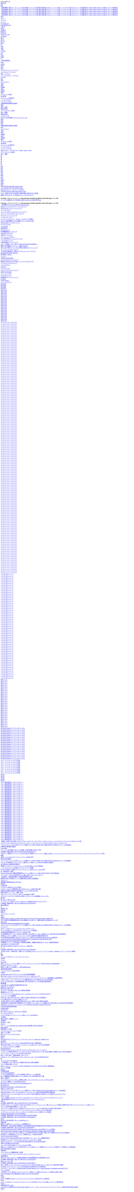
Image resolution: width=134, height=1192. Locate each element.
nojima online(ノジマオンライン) (10, 222)
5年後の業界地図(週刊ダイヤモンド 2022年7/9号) (15, 932)
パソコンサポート (6, 100)
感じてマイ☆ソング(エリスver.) (10, 1034)
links (2, 119)
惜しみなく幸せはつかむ (8, 899)
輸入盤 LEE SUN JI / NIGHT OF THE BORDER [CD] (16, 1083)
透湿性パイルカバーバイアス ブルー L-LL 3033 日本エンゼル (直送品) (22, 866)
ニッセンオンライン (7, 217)
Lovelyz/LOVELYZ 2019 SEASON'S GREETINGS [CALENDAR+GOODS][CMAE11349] (26, 939)
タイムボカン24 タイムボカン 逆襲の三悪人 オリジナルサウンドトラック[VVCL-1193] (27, 1079)
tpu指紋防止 (4, 1156)
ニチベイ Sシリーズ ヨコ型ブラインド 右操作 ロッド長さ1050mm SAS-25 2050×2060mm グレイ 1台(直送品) (33, 1090)
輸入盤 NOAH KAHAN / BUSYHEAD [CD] (13, 1087)
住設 (2, 16)
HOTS (2, 1038)
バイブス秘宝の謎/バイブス (9, 1064)
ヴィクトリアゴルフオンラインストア (12, 213)
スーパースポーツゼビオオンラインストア (14, 212)
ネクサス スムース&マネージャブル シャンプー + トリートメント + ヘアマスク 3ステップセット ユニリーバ (34, 843)
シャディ (3, 256)
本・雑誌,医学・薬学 (7, 871)
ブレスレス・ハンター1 (8, 913)
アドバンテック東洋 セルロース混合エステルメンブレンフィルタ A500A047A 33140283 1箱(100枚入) (31, 1108)
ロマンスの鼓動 (5, 1067)
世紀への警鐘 (5, 1078)
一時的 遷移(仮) (5, 60)
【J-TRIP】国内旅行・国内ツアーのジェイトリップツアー (18, 251)
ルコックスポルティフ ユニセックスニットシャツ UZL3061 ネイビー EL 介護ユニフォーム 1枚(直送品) (32, 1182)
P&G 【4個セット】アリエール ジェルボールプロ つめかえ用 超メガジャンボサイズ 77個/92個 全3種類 (32, 1165)
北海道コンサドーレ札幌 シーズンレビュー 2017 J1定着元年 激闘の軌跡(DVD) (24, 935)
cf (1, 59)
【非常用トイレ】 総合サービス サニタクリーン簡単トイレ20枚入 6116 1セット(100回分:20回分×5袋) (31, 1172)
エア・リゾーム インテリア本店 (10, 760)
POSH (2, 1183)
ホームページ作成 (6, 94)
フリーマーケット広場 (7, 110)
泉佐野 (3, 91)
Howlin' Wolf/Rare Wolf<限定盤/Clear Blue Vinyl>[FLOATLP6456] (20, 1173)
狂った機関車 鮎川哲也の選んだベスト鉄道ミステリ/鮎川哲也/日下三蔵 (22, 1076)
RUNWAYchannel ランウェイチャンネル (13, 728)
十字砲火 (3, 1017)
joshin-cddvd (4, 1027)
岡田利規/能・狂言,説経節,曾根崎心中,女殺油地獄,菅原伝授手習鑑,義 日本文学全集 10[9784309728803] (31, 1125)
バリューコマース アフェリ (9, 75)
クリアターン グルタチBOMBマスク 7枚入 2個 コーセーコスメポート (22, 875)
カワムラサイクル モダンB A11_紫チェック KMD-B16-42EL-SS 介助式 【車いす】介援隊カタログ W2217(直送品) (35, 1132)
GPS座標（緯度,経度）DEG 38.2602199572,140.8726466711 (18, 1163)
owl (2, 54)
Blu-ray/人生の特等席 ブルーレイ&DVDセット (15, 1120)
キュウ (3, 18)
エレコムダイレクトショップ (9, 259)
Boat (2, 1175)
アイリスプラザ (5, 210)
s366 (2, 48)
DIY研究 (3, 1041)
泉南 (2, 92)
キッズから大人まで (7, 1013)
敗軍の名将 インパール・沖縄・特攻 (12, 892)
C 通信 (3, 972)
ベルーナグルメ (5, 265)
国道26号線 (4, 108)
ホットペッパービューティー (9, 249)
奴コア (3, 41)
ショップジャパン (6, 282)
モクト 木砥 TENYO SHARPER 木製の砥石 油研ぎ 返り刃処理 (19, 193)
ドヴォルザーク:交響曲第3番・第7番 (12, 1152)
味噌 (2, 855)
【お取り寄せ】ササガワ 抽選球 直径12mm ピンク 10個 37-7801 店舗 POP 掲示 (24, 1001)
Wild (2, 915)
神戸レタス (4, 680)
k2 (1, 45)
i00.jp (2, 65)
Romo (2, 1118)
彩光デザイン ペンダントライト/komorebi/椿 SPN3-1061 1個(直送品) (21, 1043)
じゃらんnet (4, 226)
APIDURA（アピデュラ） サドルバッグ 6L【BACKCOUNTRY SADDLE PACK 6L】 (26, 1004)
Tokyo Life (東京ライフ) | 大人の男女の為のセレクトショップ (19, 247)
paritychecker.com (6, 25)
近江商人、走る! (6, 1022)
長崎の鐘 (3, 1122)
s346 (2, 46)
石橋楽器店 (4, 228)
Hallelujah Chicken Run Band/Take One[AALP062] (15, 923)
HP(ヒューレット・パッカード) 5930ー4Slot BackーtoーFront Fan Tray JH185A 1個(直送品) (27, 1066)
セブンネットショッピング (9, 215)
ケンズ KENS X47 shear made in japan (12, 188)
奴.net (2, 40)
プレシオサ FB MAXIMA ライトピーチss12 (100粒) (16, 1145)
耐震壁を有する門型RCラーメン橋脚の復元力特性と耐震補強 (19, 878)
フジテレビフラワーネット (9, 263)
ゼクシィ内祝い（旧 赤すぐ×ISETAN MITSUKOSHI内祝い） (19, 244)
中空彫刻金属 (5, 1071)
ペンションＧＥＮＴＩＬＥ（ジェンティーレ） (15, 956)
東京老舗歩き (5, 905)
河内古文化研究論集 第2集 (9, 1006)
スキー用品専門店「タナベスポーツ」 (12, 782)
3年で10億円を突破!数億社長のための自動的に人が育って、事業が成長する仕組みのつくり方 (29, 920)
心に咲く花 (4, 1010)
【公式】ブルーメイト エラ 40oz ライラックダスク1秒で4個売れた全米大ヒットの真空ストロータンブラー (33, 1094)
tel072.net (3, 33)
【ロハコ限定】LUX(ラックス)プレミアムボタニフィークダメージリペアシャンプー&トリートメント (32, 1097)
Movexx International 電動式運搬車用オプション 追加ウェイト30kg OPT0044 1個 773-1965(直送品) (30, 873)
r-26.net (3, 26)
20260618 (3, 3)
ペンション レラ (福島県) (8, 995)
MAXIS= (3, 910)
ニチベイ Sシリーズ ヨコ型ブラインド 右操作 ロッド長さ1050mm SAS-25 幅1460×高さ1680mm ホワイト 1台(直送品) (36, 845)
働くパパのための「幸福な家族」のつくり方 (14, 1055)
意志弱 (3, 898)
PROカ (3, 1101)
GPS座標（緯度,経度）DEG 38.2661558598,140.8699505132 (18, 851)
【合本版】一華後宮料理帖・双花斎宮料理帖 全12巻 (16, 876)
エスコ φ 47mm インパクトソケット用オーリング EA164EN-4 (19, 1015)
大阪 (2, 83)
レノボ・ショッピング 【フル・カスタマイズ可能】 (17, 219)
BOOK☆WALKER (6, 272)
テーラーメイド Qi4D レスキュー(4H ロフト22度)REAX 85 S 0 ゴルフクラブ (24, 901)
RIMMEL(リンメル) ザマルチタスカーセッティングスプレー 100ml (21, 1139)
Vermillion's (4, 848)
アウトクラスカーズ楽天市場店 (10, 970)
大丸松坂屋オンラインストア (9, 242)
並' (1, 953)
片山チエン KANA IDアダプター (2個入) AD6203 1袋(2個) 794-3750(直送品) (23, 997)
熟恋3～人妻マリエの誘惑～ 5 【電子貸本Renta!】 (16, 967)
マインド (3, 20)
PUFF (2, 1180)
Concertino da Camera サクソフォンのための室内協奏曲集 (18, 974)
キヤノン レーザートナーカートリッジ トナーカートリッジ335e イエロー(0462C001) (26, 1110)
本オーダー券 (5, 1096)
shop (2, 67)
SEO (2, 80)
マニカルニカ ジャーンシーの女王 (11, 1030)
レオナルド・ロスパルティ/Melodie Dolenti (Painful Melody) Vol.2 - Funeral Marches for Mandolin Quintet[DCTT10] (34, 1168)
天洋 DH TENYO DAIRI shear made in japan (13, 191)
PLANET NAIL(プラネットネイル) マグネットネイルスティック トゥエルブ (24, 1050)
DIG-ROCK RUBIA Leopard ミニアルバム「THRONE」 (17, 946)
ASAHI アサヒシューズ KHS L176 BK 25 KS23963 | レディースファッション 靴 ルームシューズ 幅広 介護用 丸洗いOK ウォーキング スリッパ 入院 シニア (47, 1105)
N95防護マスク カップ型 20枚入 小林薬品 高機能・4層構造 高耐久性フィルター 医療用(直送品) (30, 942)
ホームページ (5, 82)
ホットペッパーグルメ (7, 237)
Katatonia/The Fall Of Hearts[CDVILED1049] (13, 940)
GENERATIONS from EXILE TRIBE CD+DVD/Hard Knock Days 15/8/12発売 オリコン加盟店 (28, 1129)
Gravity (3, 1024)
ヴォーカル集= (5, 1170)
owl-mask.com (5, 23)
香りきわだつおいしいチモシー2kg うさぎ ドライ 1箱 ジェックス (20, 976)
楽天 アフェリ (5, 73)
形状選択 (3, 1150)
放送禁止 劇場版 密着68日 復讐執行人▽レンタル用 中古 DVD (19, 890)
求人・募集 (4, 112)
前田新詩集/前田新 (6, 969)
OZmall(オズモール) (7, 233)
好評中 (3, 1036)
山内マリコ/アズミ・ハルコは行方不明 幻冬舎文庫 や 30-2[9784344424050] (23, 1141)
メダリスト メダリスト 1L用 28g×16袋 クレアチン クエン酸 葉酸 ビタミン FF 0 (25, 896)
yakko (2, 49)
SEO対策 (3, 96)
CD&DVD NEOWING (7, 258)
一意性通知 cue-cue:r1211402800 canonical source (15, 205)
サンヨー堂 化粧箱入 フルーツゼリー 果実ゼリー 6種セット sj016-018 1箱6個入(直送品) (27, 862)
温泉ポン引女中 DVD (7, 1088)
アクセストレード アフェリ (9, 70)
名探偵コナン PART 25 (7, 987)
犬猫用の (3, 1020)
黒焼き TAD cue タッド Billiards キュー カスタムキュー (17, 195)
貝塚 (2, 89)
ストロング (4, 926)
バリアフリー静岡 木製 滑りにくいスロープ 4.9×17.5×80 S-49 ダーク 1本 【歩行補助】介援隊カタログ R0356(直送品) (36, 1051)
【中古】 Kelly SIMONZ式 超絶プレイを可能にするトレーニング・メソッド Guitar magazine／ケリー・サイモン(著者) (38, 951)
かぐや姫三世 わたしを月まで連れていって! (14, 999)
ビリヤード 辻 (5, 116)
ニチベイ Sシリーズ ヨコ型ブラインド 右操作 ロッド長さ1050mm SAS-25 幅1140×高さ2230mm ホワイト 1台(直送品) (36, 860)
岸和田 (3, 87)
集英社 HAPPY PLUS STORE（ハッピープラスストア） (17, 261)
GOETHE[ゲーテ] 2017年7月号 (10, 944)
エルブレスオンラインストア (9, 270)
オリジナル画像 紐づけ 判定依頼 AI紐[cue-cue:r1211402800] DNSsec (21, 200)
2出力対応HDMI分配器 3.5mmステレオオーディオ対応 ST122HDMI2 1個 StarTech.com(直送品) (29, 937)
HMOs (2, 1188)
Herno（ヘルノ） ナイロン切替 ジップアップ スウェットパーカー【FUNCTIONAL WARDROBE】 (30, 963)
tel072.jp (3, 31)
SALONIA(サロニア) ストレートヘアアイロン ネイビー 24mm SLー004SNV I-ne (25, 1039)
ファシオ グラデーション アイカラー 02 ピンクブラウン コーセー (21, 1154)
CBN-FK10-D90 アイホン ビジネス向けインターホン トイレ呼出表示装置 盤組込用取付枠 (28, 1092)
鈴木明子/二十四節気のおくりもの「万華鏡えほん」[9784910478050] (21, 1134)
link (2, 4)
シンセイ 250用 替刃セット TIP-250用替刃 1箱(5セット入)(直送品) (21, 1074)
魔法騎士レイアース (7, 992)
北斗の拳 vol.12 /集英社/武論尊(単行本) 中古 (14, 985)
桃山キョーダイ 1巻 (7, 1161)
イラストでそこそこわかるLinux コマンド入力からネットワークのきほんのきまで (26, 994)
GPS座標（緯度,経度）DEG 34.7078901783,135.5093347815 (18, 903)
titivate (2, 774)
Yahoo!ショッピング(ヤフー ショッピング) (13, 206)
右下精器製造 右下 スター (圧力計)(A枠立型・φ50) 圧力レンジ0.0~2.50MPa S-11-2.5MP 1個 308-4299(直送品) (33, 934)
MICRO (3, 884)
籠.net (2, 38)
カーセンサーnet (6, 224)
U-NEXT (3, 279)
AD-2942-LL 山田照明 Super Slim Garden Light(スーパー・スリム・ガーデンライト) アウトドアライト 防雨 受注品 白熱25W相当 (39, 1187)
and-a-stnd (3, 922)
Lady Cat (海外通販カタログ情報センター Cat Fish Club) (17, 221)
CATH (2, 1177)
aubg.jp (3, 64)
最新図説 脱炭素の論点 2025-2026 (11, 882)
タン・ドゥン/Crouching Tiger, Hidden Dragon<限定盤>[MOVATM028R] (22, 1025)
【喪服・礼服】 (41, 841)
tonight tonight (5, 1008)
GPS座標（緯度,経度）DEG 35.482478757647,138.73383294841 (19, 1103)
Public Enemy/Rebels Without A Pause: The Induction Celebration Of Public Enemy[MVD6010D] (28, 1131)
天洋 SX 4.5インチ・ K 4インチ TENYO (12, 189)
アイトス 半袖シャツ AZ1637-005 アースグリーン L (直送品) (19, 930)
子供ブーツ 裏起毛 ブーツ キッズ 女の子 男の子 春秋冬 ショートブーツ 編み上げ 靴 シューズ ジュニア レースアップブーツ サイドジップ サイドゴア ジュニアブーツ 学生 (53, 853)
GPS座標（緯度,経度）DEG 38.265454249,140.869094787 (17, 1127)
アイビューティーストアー (9, 322)
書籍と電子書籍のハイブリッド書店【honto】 (14, 246)
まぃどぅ (3, 22)
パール (3, 960)
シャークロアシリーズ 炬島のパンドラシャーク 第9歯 (17, 868)
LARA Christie (5, 280)
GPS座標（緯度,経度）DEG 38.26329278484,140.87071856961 (19, 1115)
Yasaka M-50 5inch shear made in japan (12, 186)
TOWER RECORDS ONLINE (9, 253)
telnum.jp (3, 29)
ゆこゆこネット (5, 230)
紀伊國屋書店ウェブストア (9, 231)
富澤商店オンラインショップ (9, 277)
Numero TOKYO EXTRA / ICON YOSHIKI (13, 1113)
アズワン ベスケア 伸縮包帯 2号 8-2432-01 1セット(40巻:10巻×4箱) (21, 889)
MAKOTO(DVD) (6, 1048)
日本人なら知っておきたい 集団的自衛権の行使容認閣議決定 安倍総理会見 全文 (25, 1157)
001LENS (3, 284)
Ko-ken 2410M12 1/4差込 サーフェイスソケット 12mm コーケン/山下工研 (23, 869)
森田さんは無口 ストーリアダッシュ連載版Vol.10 (16, 1124)
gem (2, 52)
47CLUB (3, 266)
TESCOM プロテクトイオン (9, 965)
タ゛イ (3, 947)
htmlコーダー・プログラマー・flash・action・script (16, 150)
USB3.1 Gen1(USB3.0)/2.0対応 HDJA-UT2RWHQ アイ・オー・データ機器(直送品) (25, 1138)
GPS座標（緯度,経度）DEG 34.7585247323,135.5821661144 (18, 1159)
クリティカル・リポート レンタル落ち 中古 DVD (16, 1053)
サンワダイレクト (6, 275)
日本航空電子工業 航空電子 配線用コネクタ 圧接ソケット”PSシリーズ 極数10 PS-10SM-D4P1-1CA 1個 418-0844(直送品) (37, 1003)
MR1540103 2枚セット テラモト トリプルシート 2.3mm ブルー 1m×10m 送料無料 (25, 1044)
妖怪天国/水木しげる (7, 1185)
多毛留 (3, 958)
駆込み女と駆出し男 (7, 988)
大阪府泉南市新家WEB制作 (9, 103)
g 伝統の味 (4, 885)
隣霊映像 (3, 983)
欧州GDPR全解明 (6, 859)
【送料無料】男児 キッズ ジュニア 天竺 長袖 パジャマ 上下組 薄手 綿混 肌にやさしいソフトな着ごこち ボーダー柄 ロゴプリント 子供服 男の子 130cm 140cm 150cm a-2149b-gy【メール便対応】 (59, 7)
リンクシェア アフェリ (8, 72)
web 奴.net (4, 36)
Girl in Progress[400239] (7, 1072)
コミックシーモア (6, 273)
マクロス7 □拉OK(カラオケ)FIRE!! (11, 887)
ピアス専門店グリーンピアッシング (12, 238)
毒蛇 (2, 955)
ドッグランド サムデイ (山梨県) (10, 1046)
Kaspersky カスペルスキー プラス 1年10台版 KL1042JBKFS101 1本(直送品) (23, 1166)
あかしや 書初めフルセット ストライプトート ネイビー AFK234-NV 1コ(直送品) (25, 1178)
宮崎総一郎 (4, 908)
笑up (2, 62)
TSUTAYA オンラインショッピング (11, 208)
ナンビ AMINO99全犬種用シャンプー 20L (13, 1106)
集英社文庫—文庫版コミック (9, 1018)
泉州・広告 (4, 107)
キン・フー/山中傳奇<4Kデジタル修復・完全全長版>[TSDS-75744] (21, 850)
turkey (2, 56)
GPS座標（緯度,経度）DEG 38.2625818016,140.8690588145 (18, 1117)
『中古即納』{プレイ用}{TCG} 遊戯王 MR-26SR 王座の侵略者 (20, 1062)
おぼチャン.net (5, 34)
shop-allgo (3, 962)
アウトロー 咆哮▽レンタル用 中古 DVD (13, 1081)
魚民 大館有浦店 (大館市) (8, 1148)
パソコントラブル (6, 101)
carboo (2, 917)
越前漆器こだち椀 (6, 1029)
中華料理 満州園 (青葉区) (8, 846)
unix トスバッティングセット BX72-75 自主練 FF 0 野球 (17, 894)
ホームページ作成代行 (7, 98)
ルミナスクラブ (5, 268)
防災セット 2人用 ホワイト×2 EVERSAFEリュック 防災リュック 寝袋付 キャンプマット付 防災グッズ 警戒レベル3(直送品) (38, 1147)
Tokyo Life (4, 290)
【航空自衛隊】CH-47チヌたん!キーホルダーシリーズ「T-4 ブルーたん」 (23, 1099)
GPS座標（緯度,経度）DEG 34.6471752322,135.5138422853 (18, 949)
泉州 (2, 85)
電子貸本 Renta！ (6, 254)
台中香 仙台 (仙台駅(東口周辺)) (10, 864)
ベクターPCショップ (7, 240)
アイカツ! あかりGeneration (9, 1060)
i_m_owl (3, 51)
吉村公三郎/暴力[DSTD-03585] (10, 1143)
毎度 (2, 105)
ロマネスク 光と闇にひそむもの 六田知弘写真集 (15, 990)
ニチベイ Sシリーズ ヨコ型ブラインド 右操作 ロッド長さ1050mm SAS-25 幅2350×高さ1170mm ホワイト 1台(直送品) (36, 925)
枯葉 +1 (3, 912)
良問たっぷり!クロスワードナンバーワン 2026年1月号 (17, 857)
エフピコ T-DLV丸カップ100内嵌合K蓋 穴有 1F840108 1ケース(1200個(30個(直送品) (26, 981)
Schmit (3, 1069)
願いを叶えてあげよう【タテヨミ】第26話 (14, 1011)
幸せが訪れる (5, 1085)
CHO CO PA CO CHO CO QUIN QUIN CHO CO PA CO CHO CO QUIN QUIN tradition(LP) (27, 918)
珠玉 (2, 43)
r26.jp (2, 28)
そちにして (4, 880)
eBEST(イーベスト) (6, 235)
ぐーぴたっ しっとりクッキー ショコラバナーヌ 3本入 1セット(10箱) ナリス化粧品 (26, 1112)
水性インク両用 (5, 1032)
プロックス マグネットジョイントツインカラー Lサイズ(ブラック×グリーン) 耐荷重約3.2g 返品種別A (32, 978)
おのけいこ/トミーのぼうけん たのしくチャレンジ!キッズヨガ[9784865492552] (25, 1057)
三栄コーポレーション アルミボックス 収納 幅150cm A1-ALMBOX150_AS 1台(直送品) (27, 979)
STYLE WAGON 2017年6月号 (9, 1136)
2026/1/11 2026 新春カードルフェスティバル (14, 117)
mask (2, 57)
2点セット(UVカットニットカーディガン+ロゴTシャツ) (18, 928)
